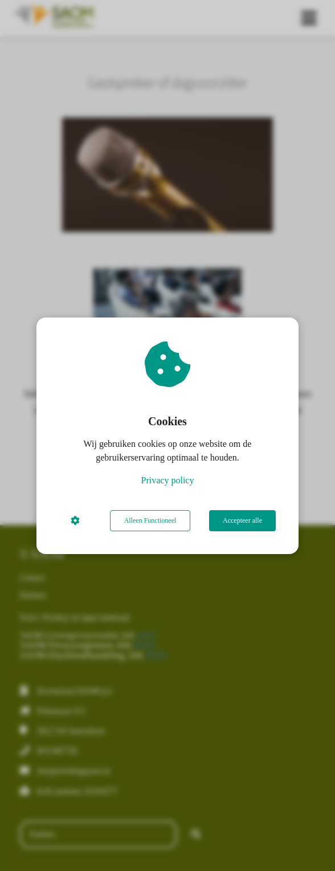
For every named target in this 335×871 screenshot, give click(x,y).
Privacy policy (167, 480)
